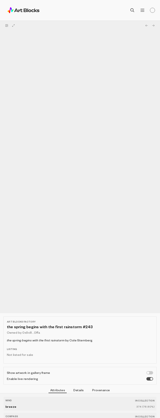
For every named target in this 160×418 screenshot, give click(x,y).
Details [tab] (78, 390)
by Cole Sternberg (50, 340)
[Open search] (132, 10)
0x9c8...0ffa (31, 332)
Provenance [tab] (101, 390)
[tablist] (80, 390)
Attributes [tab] (58, 390)
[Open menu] (142, 10)
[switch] (149, 372)
